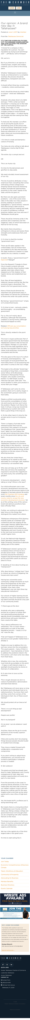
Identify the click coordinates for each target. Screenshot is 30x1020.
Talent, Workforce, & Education (12, 871)
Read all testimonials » (8, 950)
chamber (23, 32)
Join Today (5, 861)
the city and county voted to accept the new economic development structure (13, 498)
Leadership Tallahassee (7, 972)
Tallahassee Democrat (15, 36)
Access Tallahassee (6, 975)
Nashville (4, 260)
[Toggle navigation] (15, 12)
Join (18, 8)
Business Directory (7, 885)
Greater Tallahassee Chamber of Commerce (13, 970)
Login (12, 8)
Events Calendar (6, 888)
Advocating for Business (9, 878)
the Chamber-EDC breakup (14, 494)
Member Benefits (7, 881)
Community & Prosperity (10, 874)
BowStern (18, 1009)
